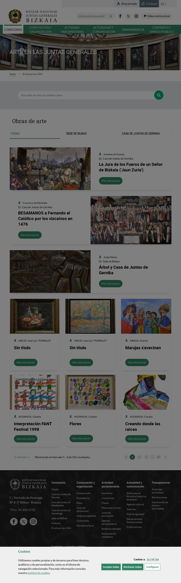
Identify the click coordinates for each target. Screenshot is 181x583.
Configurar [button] (153, 566)
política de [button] (39, 572)
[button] (148, 559)
